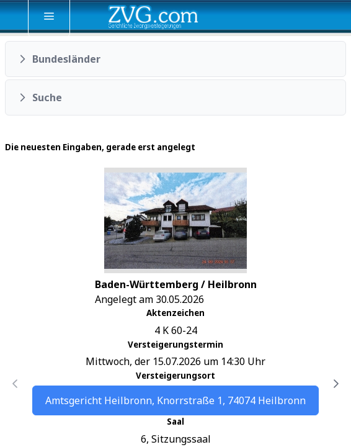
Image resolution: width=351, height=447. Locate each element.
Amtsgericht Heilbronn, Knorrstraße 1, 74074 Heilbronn (175, 400)
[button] (175, 59)
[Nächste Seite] (336, 384)
